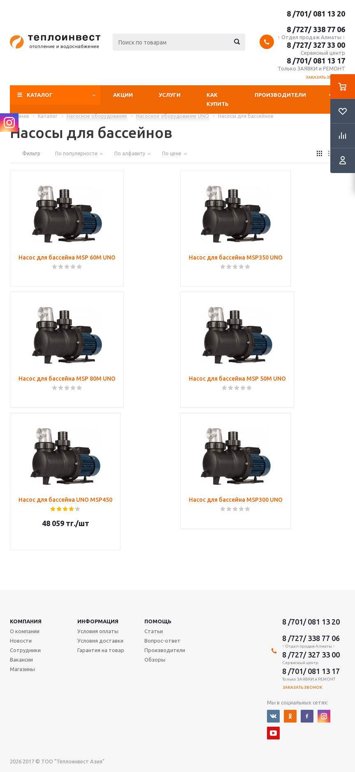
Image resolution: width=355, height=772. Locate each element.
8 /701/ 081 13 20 (316, 13)
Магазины (22, 669)
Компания (26, 621)
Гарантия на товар (100, 650)
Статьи (153, 631)
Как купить (218, 99)
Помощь (158, 621)
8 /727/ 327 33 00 (316, 45)
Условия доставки (100, 640)
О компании (24, 631)
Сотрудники (25, 650)
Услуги (170, 95)
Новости (21, 640)
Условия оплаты (97, 631)
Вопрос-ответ (162, 640)
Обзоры (154, 659)
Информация (97, 621)
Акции (123, 95)
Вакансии (21, 659)
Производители (280, 95)
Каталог (40, 95)
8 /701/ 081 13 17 (316, 60)
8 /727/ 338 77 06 (316, 29)
